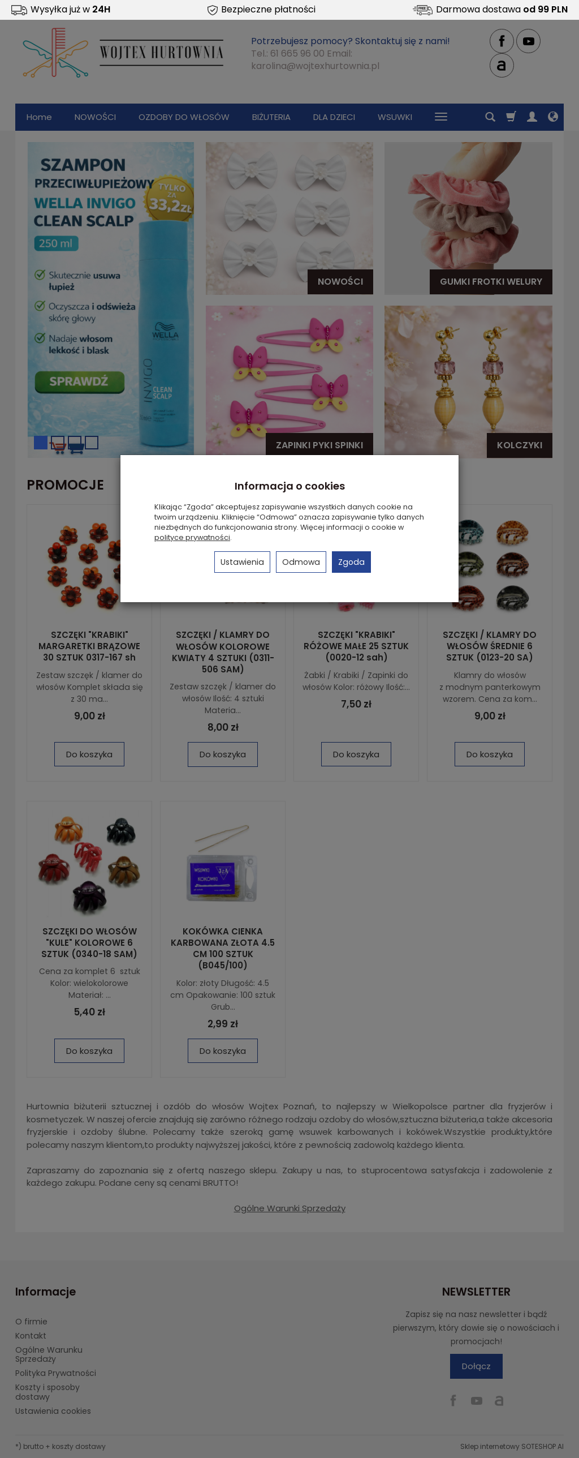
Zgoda (351, 562)
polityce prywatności (192, 537)
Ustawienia (242, 562)
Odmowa (301, 562)
